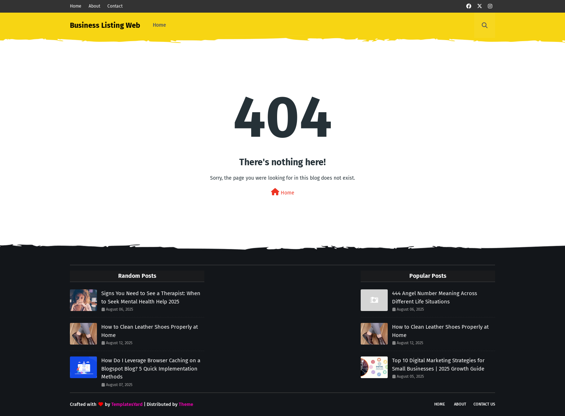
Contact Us (484, 404)
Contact (115, 6)
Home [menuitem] (159, 25)
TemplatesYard (127, 404)
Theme (186, 404)
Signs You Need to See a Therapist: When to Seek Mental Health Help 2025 (150, 297)
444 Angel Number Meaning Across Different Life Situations (434, 297)
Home (75, 6)
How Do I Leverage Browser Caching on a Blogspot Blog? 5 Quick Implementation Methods (150, 368)
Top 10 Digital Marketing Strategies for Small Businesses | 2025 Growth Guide (438, 364)
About (94, 6)
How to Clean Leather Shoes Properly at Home (149, 331)
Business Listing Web (105, 25)
